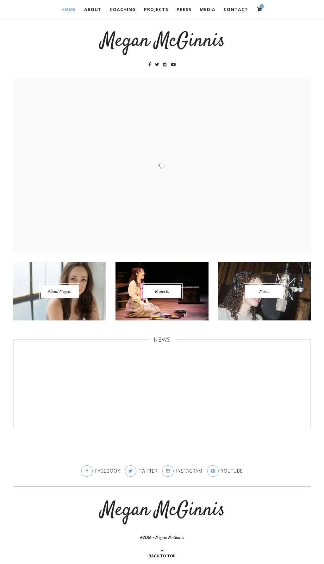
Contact (236, 9)
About (93, 9)
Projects (156, 9)
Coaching (123, 9)
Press (184, 9)
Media (207, 9)
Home (68, 9)
